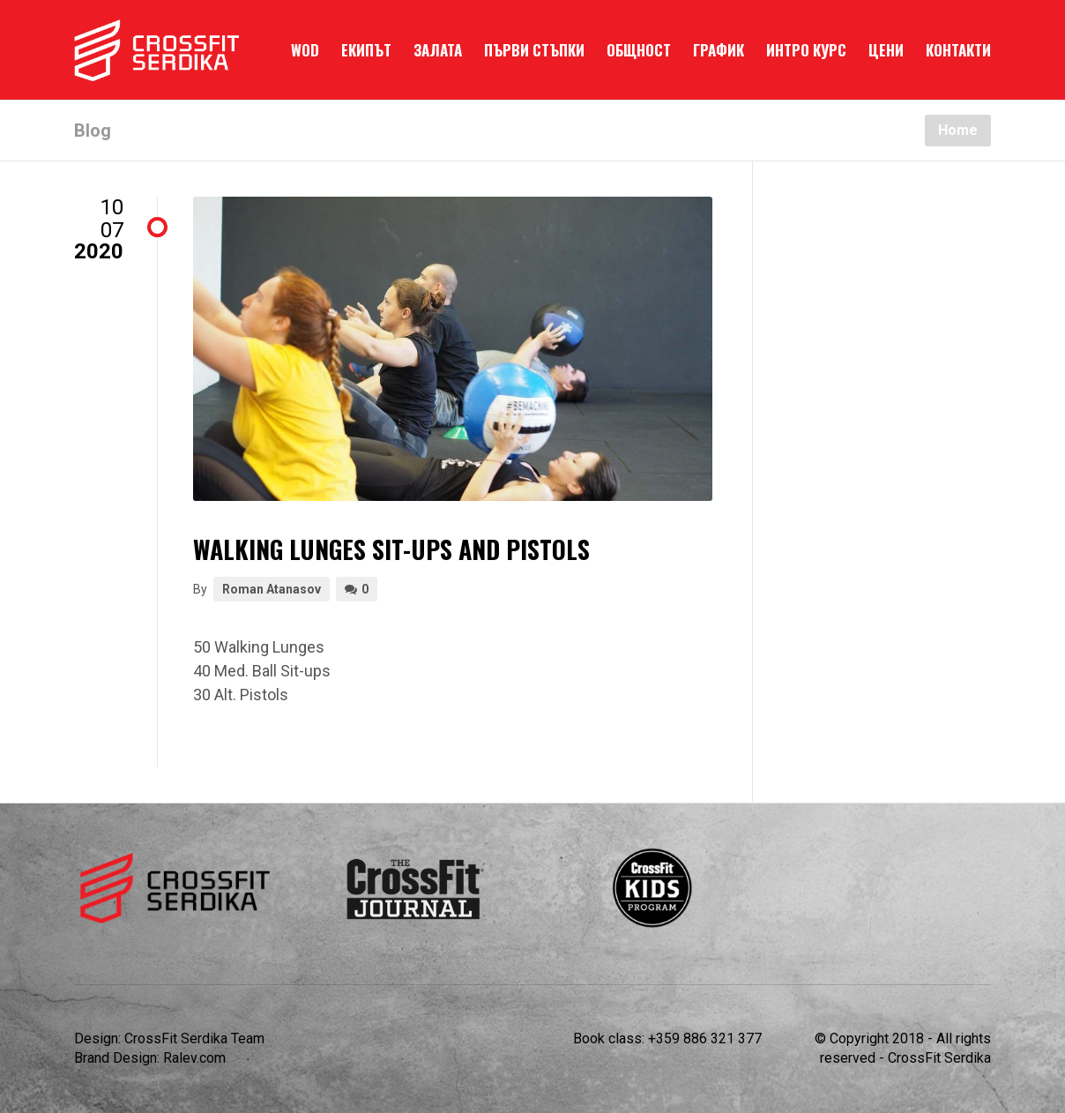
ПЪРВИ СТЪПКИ (534, 50)
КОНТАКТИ (958, 50)
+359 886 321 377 (705, 1038)
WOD (305, 50)
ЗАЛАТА (437, 50)
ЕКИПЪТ (366, 50)
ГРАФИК (718, 50)
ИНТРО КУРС (806, 50)
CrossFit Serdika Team (194, 1038)
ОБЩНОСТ (639, 50)
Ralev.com (194, 1058)
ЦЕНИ (886, 50)
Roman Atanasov (271, 589)
